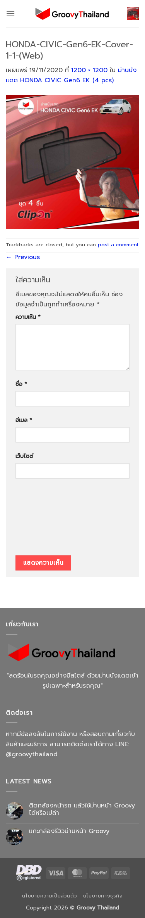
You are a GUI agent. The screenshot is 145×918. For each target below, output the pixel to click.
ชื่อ (21, 384)
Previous (23, 257)
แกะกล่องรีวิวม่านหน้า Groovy (69, 831)
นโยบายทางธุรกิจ (103, 895)
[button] (10, 13)
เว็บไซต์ (24, 456)
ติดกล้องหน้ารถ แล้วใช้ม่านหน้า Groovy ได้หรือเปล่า (82, 809)
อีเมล (23, 420)
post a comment (118, 244)
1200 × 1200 (89, 70)
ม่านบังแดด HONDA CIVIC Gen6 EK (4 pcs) (71, 75)
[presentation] (47, 520)
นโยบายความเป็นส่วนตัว (49, 895)
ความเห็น (28, 317)
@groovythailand (32, 754)
